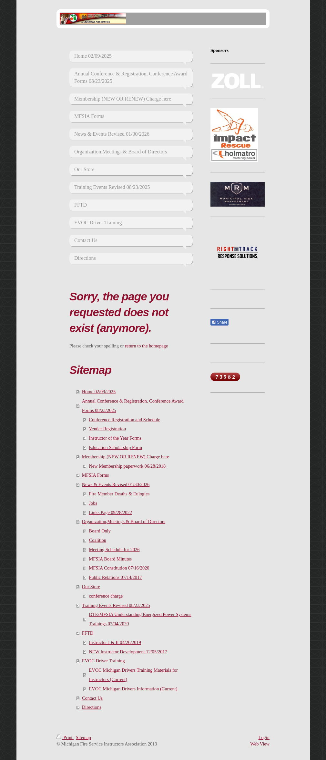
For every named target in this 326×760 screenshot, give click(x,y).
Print (65, 737)
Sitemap (83, 737)
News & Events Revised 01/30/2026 (115, 484)
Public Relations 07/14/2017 (115, 577)
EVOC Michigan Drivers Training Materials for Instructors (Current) (133, 674)
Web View (260, 743)
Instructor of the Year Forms (115, 438)
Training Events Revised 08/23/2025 (116, 605)
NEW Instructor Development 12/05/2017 (128, 651)
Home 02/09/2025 (99, 391)
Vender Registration (107, 428)
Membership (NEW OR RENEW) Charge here (125, 456)
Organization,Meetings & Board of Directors (123, 521)
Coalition (97, 540)
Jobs (93, 503)
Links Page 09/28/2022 (110, 512)
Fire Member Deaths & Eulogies (119, 493)
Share (219, 322)
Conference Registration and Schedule (124, 419)
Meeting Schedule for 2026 (114, 549)
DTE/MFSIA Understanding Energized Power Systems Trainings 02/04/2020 (140, 619)
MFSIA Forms (95, 475)
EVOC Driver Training (103, 660)
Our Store (91, 586)
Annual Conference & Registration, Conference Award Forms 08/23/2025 (133, 405)
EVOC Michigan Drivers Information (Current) (133, 688)
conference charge (106, 596)
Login (264, 737)
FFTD (87, 633)
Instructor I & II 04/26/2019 (115, 642)
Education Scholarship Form (115, 447)
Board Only (100, 530)
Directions (91, 707)
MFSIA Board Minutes (110, 558)
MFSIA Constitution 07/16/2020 (119, 567)
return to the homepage (146, 345)
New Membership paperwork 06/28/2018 (127, 466)
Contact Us (92, 698)
